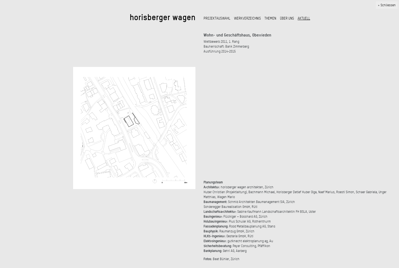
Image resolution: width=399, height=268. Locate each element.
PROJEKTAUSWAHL (217, 18)
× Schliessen (387, 5)
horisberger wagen (162, 17)
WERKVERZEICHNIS (247, 18)
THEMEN (270, 18)
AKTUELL (304, 18)
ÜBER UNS (287, 18)
